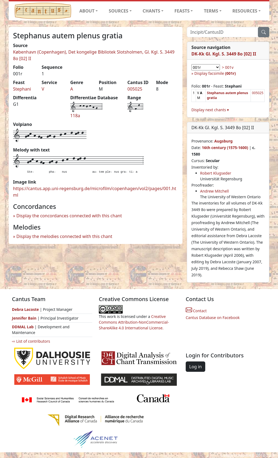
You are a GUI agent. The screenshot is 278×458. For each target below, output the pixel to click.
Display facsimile (215, 73)
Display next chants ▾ (210, 109)
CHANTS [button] (151, 11)
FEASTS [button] (182, 11)
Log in (195, 367)
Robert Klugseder (215, 173)
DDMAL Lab (23, 326)
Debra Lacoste (25, 309)
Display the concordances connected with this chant (69, 216)
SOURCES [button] (118, 11)
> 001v (227, 67)
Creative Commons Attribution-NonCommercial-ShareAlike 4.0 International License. (134, 322)
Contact (196, 310)
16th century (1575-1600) (225, 147)
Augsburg (223, 141)
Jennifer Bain (24, 318)
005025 (134, 89)
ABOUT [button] (86, 11)
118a (75, 116)
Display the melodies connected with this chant (64, 236)
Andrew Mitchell (214, 191)
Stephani (22, 89)
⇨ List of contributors (31, 341)
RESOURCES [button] (244, 11)
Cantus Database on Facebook (213, 317)
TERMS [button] (211, 11)
